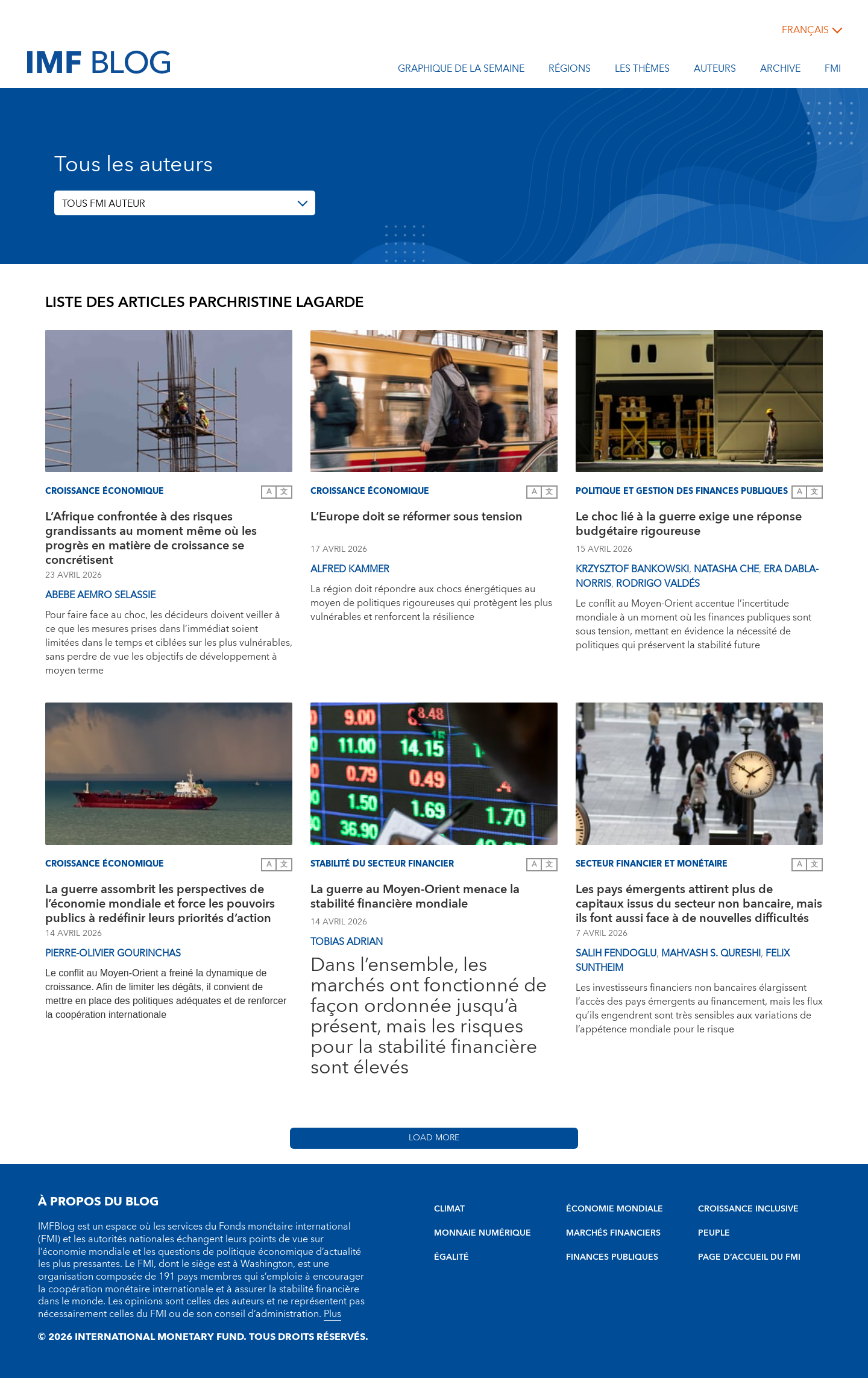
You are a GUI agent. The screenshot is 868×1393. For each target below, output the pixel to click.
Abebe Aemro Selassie (100, 595)
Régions (570, 70)
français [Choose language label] (805, 30)
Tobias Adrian (346, 941)
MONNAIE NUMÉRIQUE (482, 1233)
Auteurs (715, 70)
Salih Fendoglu (616, 953)
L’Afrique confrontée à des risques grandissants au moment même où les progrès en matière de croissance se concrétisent (151, 538)
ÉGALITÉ (451, 1257)
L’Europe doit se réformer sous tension (416, 518)
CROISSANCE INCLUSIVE (748, 1209)
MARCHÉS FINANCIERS (613, 1233)
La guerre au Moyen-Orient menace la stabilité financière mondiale (415, 898)
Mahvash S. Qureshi (711, 953)
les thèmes (642, 70)
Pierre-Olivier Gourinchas (113, 953)
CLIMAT (449, 1209)
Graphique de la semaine (461, 70)
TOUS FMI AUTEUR (103, 203)
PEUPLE (714, 1233)
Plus (332, 1314)
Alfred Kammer (349, 569)
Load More (434, 1138)
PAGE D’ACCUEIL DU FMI (749, 1257)
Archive (780, 70)
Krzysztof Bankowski (632, 569)
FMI (833, 70)
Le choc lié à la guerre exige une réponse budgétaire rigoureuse (689, 526)
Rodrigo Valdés (658, 583)
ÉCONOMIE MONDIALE (614, 1209)
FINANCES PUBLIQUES (612, 1257)
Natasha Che (726, 569)
